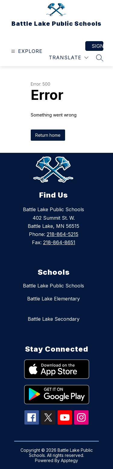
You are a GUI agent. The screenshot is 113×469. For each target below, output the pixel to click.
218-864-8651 (59, 242)
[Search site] (99, 57)
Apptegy (69, 460)
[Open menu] (26, 51)
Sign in (97, 46)
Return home (48, 135)
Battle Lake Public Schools (53, 286)
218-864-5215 (62, 234)
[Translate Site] (68, 57)
